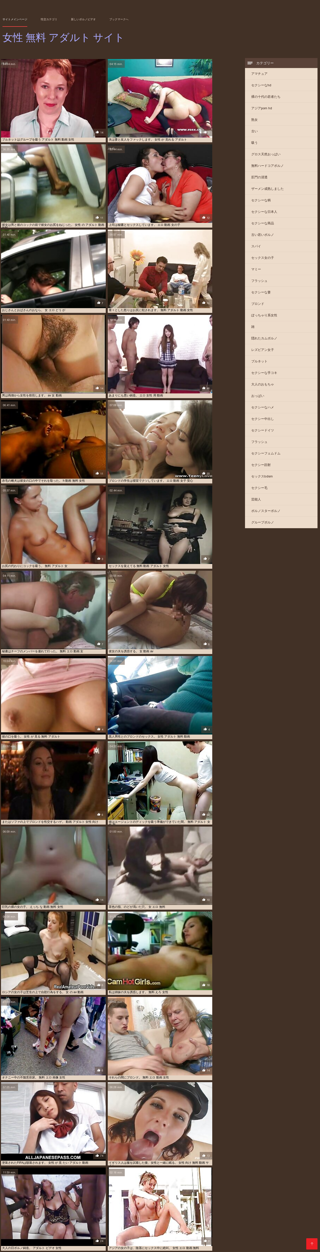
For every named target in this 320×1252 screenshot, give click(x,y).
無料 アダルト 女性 (45, 1154)
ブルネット (259, 362)
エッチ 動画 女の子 (174, 1228)
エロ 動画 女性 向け (180, 1154)
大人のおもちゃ (262, 385)
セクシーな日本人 (264, 212)
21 (159, 982)
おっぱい (257, 396)
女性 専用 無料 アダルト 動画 (164, 1051)
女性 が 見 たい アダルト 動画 (222, 1234)
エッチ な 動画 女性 (73, 1154)
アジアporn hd (261, 109)
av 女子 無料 (10, 1226)
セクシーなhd (261, 86)
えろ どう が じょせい (76, 1226)
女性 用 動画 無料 (106, 1051)
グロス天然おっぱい (265, 155)
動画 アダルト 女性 (46, 1234)
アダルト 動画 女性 (230, 1226)
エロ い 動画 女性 (225, 1228)
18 (142, 982)
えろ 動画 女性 (122, 1226)
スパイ (256, 247)
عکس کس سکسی (43, 1245)
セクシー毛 (259, 488)
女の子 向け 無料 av (159, 1149)
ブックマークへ (118, 19)
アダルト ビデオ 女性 (176, 1226)
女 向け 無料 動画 (131, 1051)
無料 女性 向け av (42, 1159)
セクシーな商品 (262, 224)
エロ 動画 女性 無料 (125, 1231)
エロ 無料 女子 (22, 1234)
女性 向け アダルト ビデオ (184, 1046)
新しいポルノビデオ (83, 19)
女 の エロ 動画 (93, 1234)
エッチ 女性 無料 (18, 1154)
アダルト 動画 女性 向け (260, 1226)
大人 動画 (106, 1149)
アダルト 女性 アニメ (127, 1036)
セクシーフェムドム (265, 454)
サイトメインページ (14, 19)
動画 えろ (99, 1145)
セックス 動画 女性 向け (118, 1041)
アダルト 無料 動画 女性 (143, 1228)
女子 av (132, 1046)
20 (153, 982)
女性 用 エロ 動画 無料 (71, 1159)
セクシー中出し (262, 419)
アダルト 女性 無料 (79, 1051)
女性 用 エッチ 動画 (194, 1159)
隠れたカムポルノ (264, 339)
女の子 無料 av (168, 1234)
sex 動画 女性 (49, 1226)
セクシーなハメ (262, 408)
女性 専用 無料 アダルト (103, 1055)
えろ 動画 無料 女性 (147, 1226)
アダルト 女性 (34, 1046)
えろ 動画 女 (47, 1149)
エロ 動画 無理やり (58, 1046)
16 (131, 982)
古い (254, 132)
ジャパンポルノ (211, 1128)
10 (98, 982)
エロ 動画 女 (55, 1051)
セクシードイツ (262, 431)
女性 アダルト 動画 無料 (132, 1159)
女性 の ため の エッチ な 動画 (90, 1237)
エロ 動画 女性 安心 (68, 1231)
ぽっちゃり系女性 (264, 316)
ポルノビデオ (38, 1055)
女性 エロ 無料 (88, 1149)
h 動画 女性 (19, 1055)
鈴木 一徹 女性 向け (16, 1036)
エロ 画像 (16, 1046)
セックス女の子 (262, 258)
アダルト (17, 1164)
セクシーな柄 (261, 201)
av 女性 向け (116, 1046)
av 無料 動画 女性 (151, 1046)
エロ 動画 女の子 (250, 1228)
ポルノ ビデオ (34, 1145)
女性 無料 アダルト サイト (152, 1245)
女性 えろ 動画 (191, 1234)
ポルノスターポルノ (265, 511)
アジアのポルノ (13, 1145)
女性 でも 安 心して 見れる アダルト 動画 (270, 1234)
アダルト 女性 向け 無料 (53, 1041)
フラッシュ (259, 281)
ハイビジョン (52, 1019)
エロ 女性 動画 (264, 1231)
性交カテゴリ (49, 19)
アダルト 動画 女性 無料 (294, 1226)
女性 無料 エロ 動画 (98, 1036)
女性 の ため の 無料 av (163, 1237)
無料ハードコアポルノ (267, 166)
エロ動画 (38, 1051)
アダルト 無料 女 (221, 1159)
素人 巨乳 (94, 1159)
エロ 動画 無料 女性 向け (235, 1231)
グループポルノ (262, 523)
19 (148, 982)
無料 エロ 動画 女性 (70, 1036)
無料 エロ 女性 (123, 1154)
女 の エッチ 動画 (43, 1036)
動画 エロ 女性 (71, 1234)
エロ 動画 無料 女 (177, 1231)
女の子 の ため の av (60, 1145)
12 (109, 982)
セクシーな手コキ (264, 373)
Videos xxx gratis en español (79, 1245)
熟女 (254, 120)
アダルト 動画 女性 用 (129, 1149)
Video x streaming (118, 1245)
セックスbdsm (262, 477)
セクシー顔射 (261, 465)
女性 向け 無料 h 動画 (218, 1046)
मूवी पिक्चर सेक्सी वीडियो (15, 1245)
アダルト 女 (84, 1145)
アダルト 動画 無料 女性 (48, 1228)
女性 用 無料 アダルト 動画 (67, 1055)
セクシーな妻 (261, 293)
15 (126, 982)
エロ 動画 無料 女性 (204, 1231)
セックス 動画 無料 (156, 1036)
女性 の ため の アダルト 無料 (49, 1237)
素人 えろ (223, 1036)
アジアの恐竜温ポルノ (32, 1111)
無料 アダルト (204, 1154)
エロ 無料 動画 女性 (289, 1231)
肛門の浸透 (259, 178)
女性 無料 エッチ (193, 1145)
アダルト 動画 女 (203, 1226)
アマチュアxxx (67, 1077)
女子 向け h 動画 (185, 1149)
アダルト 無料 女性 (199, 1051)
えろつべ (108, 1159)
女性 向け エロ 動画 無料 (175, 1041)
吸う (254, 143)
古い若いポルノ (262, 235)
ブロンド (257, 304)
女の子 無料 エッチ (202, 1036)
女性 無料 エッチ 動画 (85, 1041)
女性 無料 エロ (146, 1041)
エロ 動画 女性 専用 (96, 1231)
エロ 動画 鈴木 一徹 (23, 1149)
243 (172, 982)
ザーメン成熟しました (267, 189)
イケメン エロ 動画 (219, 1145)
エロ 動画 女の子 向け (165, 1159)
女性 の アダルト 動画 (165, 1145)
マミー (256, 270)
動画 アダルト (223, 1051)
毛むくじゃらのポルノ (150, 1154)
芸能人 (256, 500)
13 (114, 982)
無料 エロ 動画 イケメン (89, 1046)
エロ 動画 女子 (274, 1228)
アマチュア (259, 74)
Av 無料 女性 (179, 1036)
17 (136, 982)
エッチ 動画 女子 (200, 1228)
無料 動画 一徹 (67, 1149)
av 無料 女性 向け (100, 1154)
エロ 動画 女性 (296, 1228)
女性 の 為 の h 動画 (207, 1041)
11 (103, 982)
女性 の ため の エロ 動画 (128, 1237)
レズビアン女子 (262, 350)
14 (120, 982)
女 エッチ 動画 (116, 1234)
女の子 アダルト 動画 (142, 1234)
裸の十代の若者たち (265, 97)
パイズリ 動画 (19, 1159)
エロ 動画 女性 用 (136, 1145)
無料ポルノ (115, 1145)
